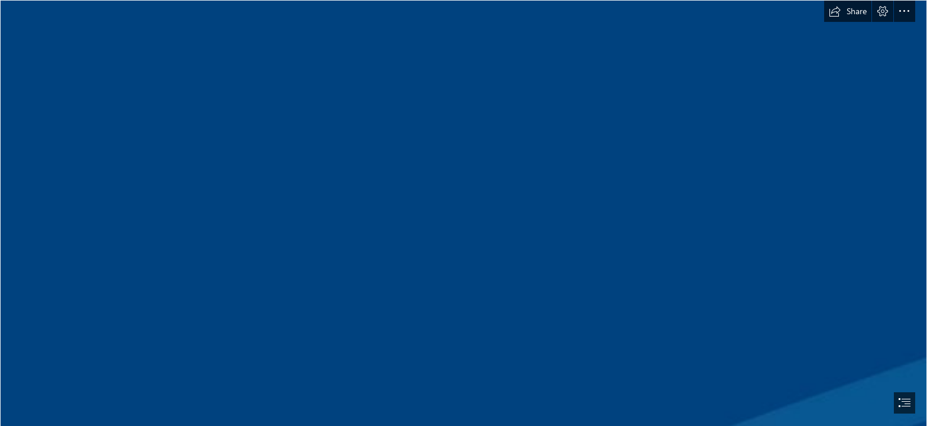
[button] (847, 11)
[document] (463, 213)
